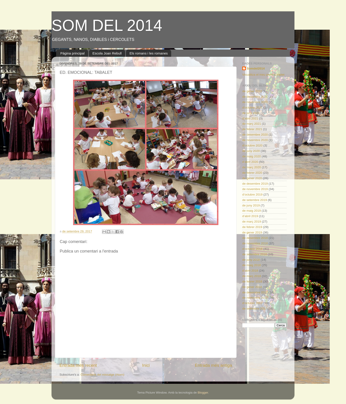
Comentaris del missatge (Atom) (102, 374)
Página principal (72, 53)
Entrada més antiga (213, 365)
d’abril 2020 (250, 162)
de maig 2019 (251, 210)
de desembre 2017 (255, 292)
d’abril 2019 (250, 216)
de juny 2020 (251, 151)
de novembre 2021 (255, 102)
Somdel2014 (256, 68)
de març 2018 (251, 276)
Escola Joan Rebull (106, 53)
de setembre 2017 (254, 308)
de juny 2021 (251, 113)
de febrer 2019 (252, 227)
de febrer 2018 (252, 281)
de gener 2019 (252, 232)
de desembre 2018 (255, 238)
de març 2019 (251, 221)
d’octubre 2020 (252, 145)
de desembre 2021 (255, 96)
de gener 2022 (252, 91)
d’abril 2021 (250, 118)
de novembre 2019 (255, 189)
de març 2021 (251, 123)
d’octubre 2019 (252, 194)
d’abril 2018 (250, 270)
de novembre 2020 (255, 140)
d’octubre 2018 (252, 248)
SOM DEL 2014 (107, 25)
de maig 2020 (251, 156)
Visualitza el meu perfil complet (263, 74)
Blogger (203, 392)
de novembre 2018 (255, 243)
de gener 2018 (252, 287)
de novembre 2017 (255, 297)
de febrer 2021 (252, 129)
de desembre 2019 (255, 183)
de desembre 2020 (255, 134)
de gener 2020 (252, 178)
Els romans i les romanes (148, 53)
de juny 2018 (251, 259)
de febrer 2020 (252, 172)
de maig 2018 (251, 265)
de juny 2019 (251, 205)
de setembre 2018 (254, 254)
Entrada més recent (78, 365)
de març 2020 (251, 167)
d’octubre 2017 (252, 303)
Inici (146, 365)
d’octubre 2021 (252, 107)
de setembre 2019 (254, 200)
